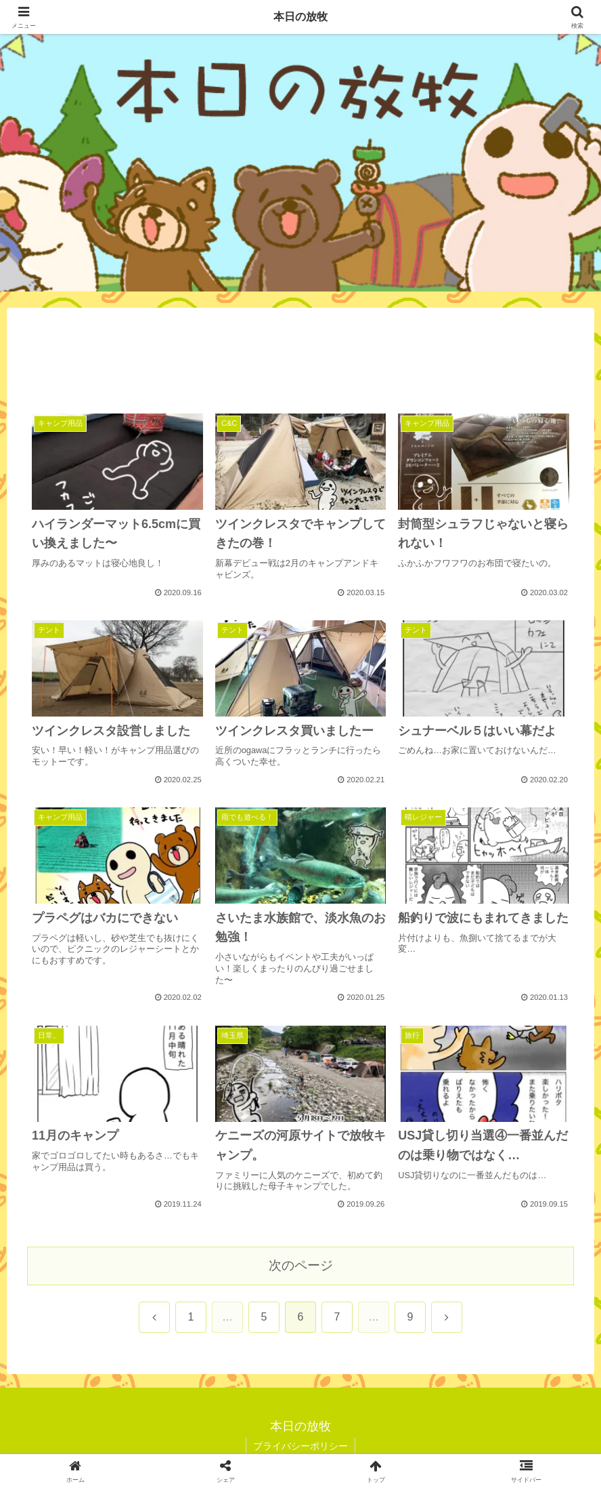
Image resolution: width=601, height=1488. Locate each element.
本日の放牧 (300, 16)
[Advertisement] (300, 363)
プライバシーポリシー (300, 1446)
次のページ (301, 1265)
